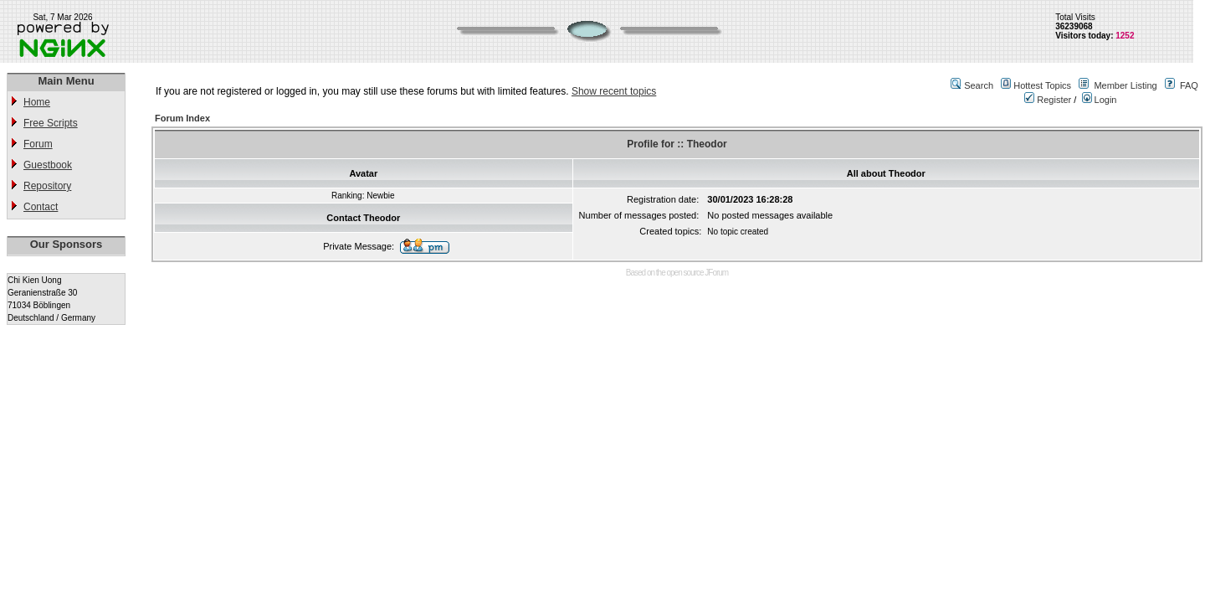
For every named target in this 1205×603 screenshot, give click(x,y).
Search (978, 85)
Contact (40, 207)
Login (1099, 100)
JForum (716, 272)
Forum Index (182, 118)
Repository (47, 186)
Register (1047, 100)
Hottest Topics (1042, 85)
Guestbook (47, 165)
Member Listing (1125, 85)
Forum (38, 144)
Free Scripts (50, 123)
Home (36, 102)
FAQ (1189, 85)
